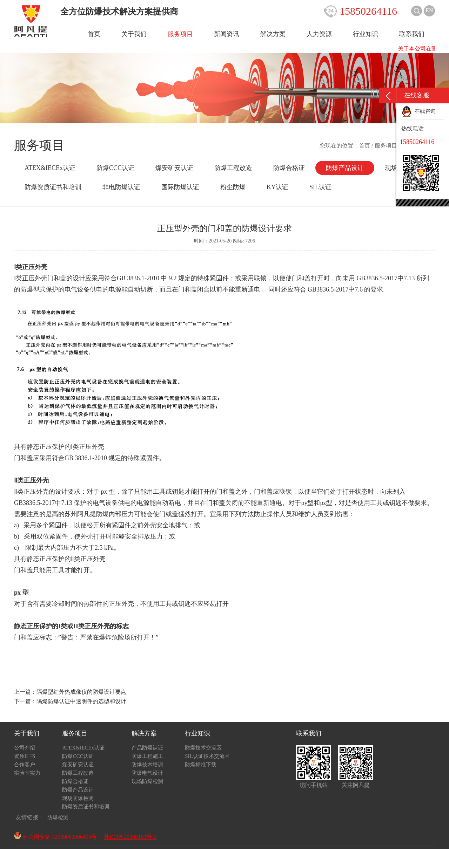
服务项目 (180, 33)
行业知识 (365, 33)
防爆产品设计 (345, 167)
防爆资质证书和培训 (53, 187)
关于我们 (134, 33)
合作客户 (24, 764)
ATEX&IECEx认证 (50, 167)
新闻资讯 (226, 33)
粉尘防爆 (233, 187)
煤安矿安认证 (174, 167)
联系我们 (411, 33)
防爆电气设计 (147, 773)
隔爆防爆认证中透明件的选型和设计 (81, 701)
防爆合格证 (289, 167)
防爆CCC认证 (115, 167)
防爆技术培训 (147, 764)
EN (429, 10)
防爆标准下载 (200, 764)
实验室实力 (27, 773)
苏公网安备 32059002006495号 (55, 837)
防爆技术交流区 (203, 748)
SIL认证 (320, 187)
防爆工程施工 (147, 756)
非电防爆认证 (121, 187)
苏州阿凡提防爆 (87, 514)
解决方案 (273, 33)
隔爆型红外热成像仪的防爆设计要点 (81, 692)
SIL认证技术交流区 (207, 756)
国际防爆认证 (180, 187)
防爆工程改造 (233, 167)
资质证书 (24, 756)
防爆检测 (57, 817)
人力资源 (319, 33)
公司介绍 (24, 748)
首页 (94, 33)
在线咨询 (418, 111)
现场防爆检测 (78, 798)
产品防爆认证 (147, 748)
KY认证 (277, 187)
